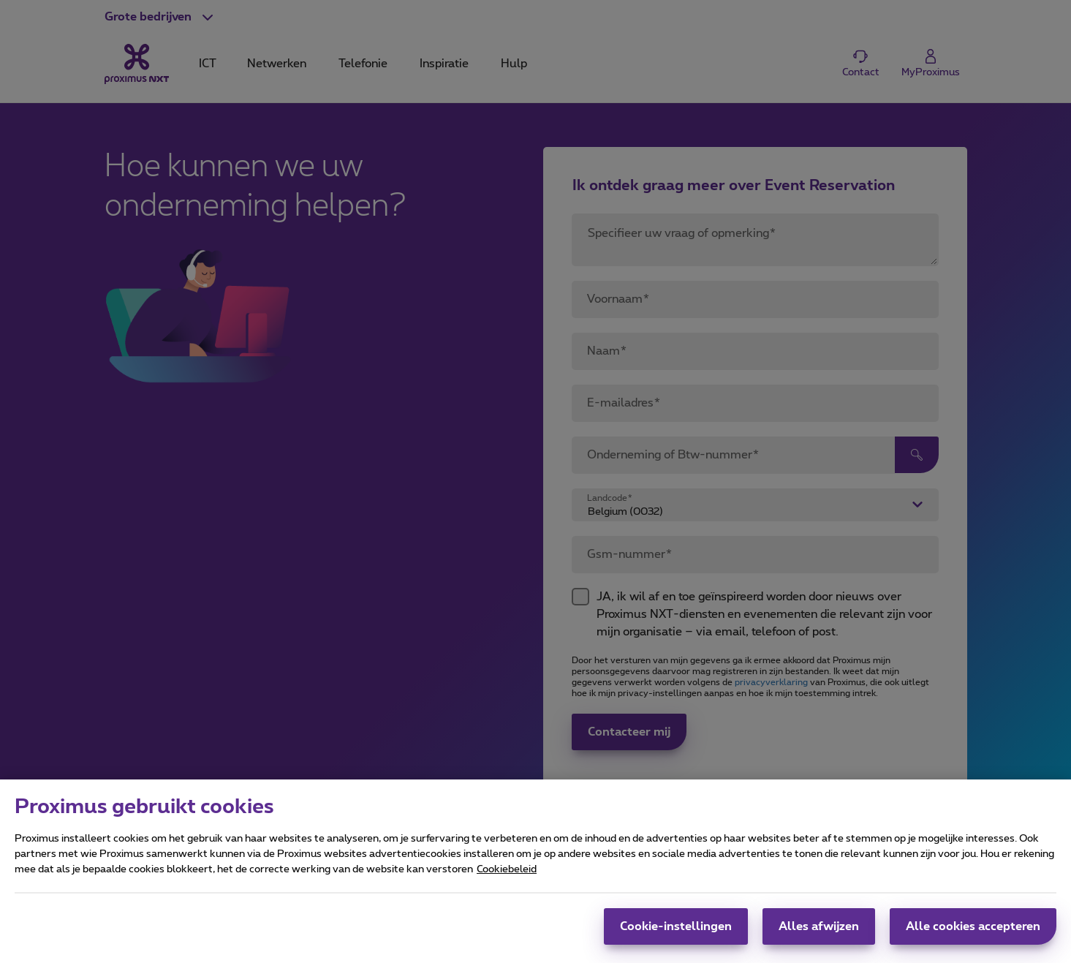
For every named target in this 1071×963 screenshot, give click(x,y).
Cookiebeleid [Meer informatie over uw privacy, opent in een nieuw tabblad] (507, 880)
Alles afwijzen (819, 937)
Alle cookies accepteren (973, 937)
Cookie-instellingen (676, 937)
